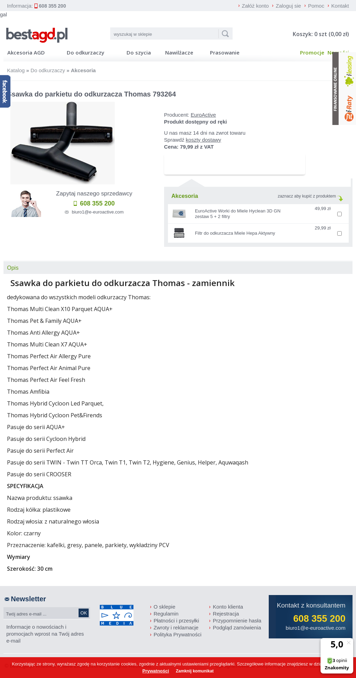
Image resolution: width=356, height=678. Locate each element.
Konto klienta (228, 607)
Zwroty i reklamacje (176, 627)
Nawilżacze (179, 52)
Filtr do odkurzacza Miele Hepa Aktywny (235, 233)
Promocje (312, 52)
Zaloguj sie (288, 6)
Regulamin (166, 614)
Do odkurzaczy (85, 52)
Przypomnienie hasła (237, 620)
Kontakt (340, 6)
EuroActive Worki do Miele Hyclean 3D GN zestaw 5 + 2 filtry (238, 213)
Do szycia (139, 52)
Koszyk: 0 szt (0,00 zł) (321, 34)
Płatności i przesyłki (176, 620)
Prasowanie (225, 52)
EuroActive (203, 115)
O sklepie (165, 607)
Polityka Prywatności (178, 634)
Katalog (16, 70)
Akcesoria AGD (26, 52)
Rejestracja (226, 614)
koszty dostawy (203, 140)
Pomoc (316, 6)
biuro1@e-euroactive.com (98, 212)
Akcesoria (83, 70)
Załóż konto (255, 6)
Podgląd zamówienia (237, 627)
